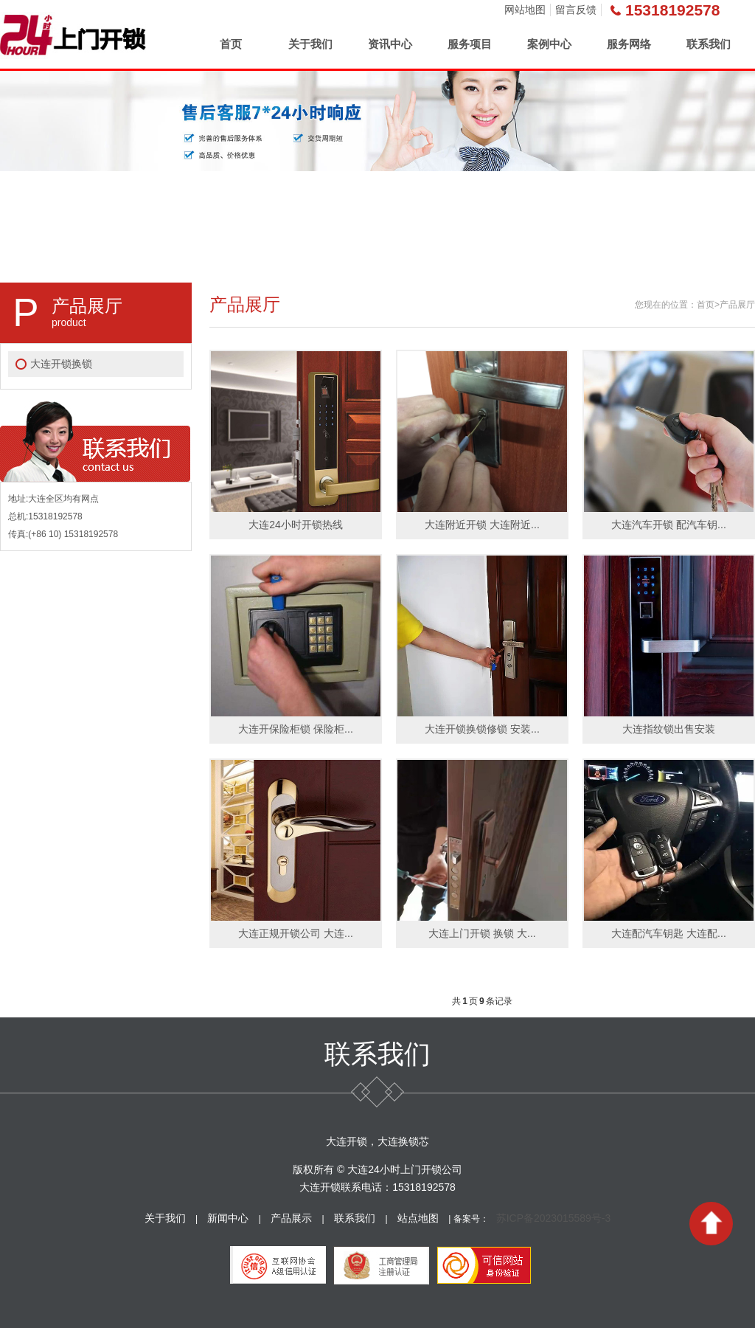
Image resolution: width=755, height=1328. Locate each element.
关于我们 (310, 44)
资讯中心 (390, 44)
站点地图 (418, 1218)
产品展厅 (737, 305)
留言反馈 (575, 9)
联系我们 (708, 44)
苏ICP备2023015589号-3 (553, 1218)
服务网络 (629, 44)
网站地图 (525, 9)
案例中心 (549, 44)
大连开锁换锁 (61, 364)
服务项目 (470, 44)
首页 (231, 44)
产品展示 (291, 1218)
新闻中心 (227, 1218)
